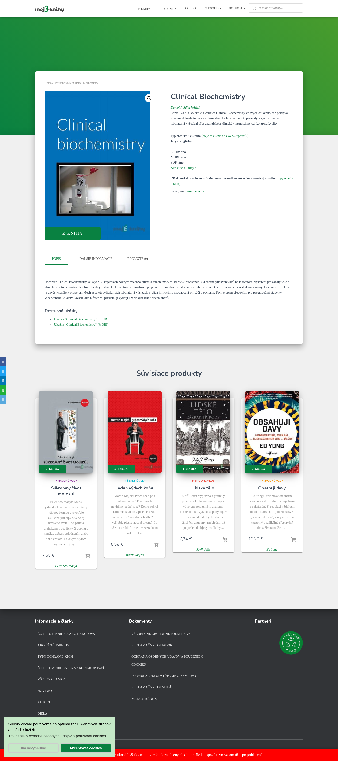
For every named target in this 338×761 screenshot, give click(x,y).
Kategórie (212, 8)
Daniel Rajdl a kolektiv (186, 107)
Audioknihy (167, 9)
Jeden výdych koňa (134, 487)
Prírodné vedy (63, 83)
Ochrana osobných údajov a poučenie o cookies (167, 660)
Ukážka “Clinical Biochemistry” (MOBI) (81, 324)
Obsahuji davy (272, 487)
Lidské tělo (203, 487)
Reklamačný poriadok (152, 645)
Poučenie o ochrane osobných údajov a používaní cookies (57, 736)
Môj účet (237, 8)
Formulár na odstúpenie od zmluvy (164, 676)
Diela (42, 713)
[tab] (60, 259)
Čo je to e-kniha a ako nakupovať (67, 634)
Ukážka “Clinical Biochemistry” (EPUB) (81, 318)
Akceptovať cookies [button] (86, 748)
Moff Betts (203, 549)
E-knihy (144, 9)
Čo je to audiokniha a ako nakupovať (71, 668)
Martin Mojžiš (134, 554)
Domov (49, 83)
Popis (56, 259)
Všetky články (51, 679)
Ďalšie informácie (96, 259)
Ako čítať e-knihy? (183, 168)
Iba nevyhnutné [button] (33, 748)
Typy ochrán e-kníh (55, 656)
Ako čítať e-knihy (53, 645)
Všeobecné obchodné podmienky (160, 634)
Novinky (45, 691)
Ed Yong (271, 549)
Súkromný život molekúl (66, 490)
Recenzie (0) (137, 259)
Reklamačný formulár (152, 687)
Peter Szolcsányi (66, 565)
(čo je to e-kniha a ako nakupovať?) (225, 136)
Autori (44, 702)
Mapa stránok (144, 699)
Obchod (190, 8)
